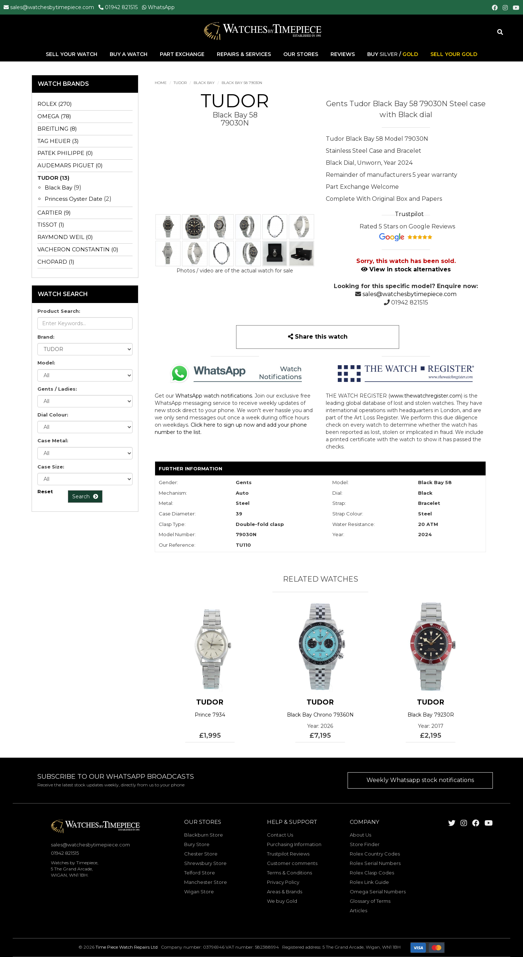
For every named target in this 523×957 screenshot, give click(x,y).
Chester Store (201, 854)
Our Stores (300, 54)
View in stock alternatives (406, 269)
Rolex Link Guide (369, 882)
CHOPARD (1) (55, 261)
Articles (358, 910)
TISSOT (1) (50, 224)
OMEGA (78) (54, 116)
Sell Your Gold (453, 54)
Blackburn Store (203, 835)
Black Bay (204, 82)
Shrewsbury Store (205, 863)
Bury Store (197, 844)
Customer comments (292, 863)
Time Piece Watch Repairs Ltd (127, 947)
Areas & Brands (284, 891)
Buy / (392, 54)
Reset (45, 491)
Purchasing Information (294, 844)
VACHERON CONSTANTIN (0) (77, 249)
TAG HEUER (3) (58, 140)
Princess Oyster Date (73, 198)
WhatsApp (161, 7)
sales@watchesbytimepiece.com (52, 7)
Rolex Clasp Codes (372, 873)
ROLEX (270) (54, 103)
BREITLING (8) (57, 128)
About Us (360, 835)
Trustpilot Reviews (288, 854)
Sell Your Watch (72, 54)
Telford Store (199, 873)
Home (161, 82)
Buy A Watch (129, 54)
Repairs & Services (244, 54)
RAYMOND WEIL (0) (65, 237)
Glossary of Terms (370, 901)
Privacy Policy (283, 882)
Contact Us (280, 835)
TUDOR (180, 82)
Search (85, 496)
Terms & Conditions (289, 873)
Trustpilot (409, 214)
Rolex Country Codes (375, 854)
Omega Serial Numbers (378, 891)
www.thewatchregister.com (425, 395)
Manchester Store (205, 882)
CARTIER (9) (54, 212)
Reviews (343, 54)
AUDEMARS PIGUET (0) (70, 165)
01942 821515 (121, 7)
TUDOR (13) (53, 177)
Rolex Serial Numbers (375, 863)
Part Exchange (183, 54)
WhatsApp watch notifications (213, 395)
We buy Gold (282, 901)
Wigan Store (199, 891)
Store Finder (365, 844)
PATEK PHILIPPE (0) (65, 152)
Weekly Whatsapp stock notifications (420, 780)
